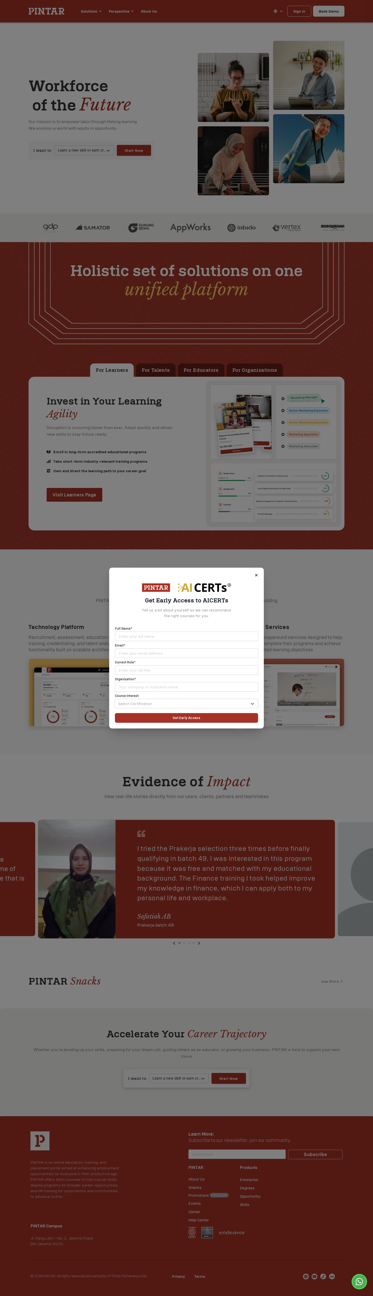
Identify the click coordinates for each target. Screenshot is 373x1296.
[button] (186, 703)
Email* (120, 645)
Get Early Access (186, 718)
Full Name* (123, 628)
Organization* (125, 679)
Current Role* (125, 662)
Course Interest (127, 696)
